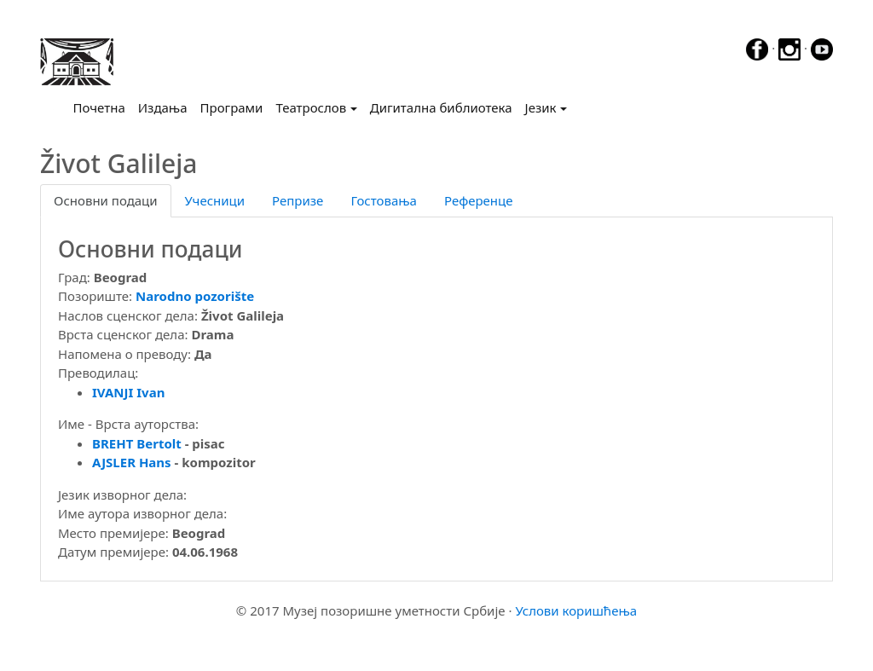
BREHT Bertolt (137, 443)
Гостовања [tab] (383, 200)
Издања (163, 107)
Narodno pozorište (195, 295)
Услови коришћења (576, 610)
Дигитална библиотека (441, 107)
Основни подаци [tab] (106, 200)
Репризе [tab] (297, 200)
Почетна (102, 106)
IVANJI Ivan (128, 392)
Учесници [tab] (215, 200)
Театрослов (310, 107)
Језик (541, 107)
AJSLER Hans (131, 462)
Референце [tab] (478, 200)
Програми (231, 107)
